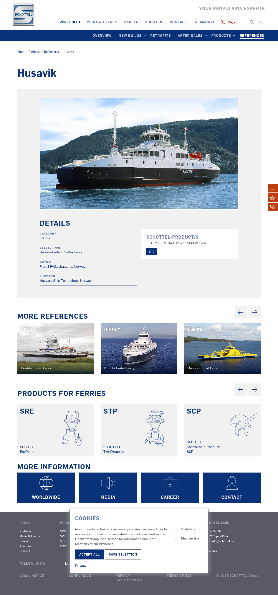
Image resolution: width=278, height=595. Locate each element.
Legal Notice (32, 575)
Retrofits (160, 35)
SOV (123, 551)
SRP (63, 531)
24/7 (232, 22)
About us (154, 22)
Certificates (209, 551)
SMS (103, 536)
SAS (103, 531)
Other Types (182, 541)
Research (154, 541)
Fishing (126, 541)
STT (82, 541)
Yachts (152, 551)
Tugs (124, 531)
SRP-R (84, 531)
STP (63, 541)
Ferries (125, 536)
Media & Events (102, 22)
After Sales (190, 35)
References (252, 35)
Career (131, 22)
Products (221, 35)
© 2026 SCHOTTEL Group (237, 575)
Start (20, 51)
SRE (151, 251)
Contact (178, 22)
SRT (83, 546)
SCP (63, 546)
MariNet (207, 22)
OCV (150, 546)
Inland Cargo (182, 531)
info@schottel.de (223, 541)
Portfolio (70, 22)
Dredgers (180, 536)
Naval (125, 546)
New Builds (130, 35)
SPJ (82, 536)
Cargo (152, 536)
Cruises (153, 531)
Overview (102, 35)
